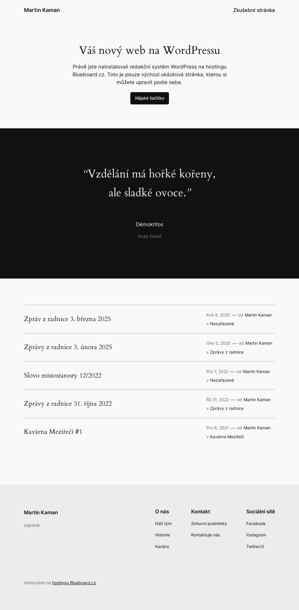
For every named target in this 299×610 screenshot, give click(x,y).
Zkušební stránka (254, 10)
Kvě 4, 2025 (218, 314)
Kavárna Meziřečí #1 (53, 432)
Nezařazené (222, 323)
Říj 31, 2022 (217, 399)
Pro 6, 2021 (217, 427)
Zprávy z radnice (227, 352)
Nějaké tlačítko (149, 98)
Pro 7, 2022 (217, 371)
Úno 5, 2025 (218, 343)
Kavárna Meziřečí (227, 436)
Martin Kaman (42, 10)
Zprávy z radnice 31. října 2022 (68, 403)
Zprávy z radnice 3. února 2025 (68, 347)
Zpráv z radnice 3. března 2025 (67, 319)
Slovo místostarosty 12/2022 (62, 375)
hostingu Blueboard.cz (74, 582)
